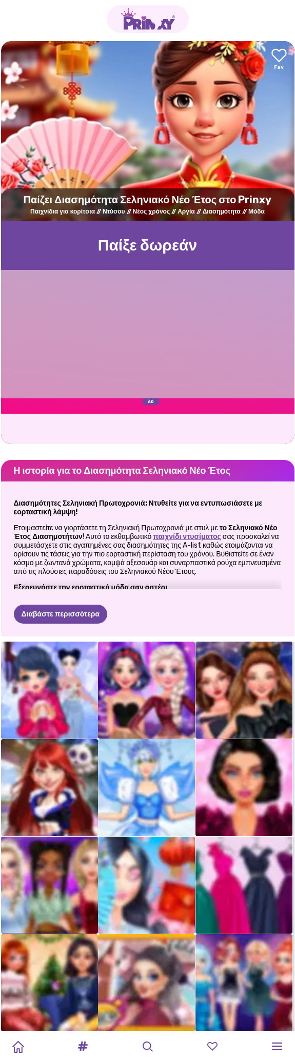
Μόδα (256, 211)
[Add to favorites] (279, 60)
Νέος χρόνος (151, 211)
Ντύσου (114, 211)
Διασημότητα (222, 211)
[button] (82, 1046)
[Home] (18, 1046)
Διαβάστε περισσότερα (61, 614)
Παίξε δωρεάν (148, 245)
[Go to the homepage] (148, 19)
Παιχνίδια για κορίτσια (62, 211)
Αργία (186, 211)
